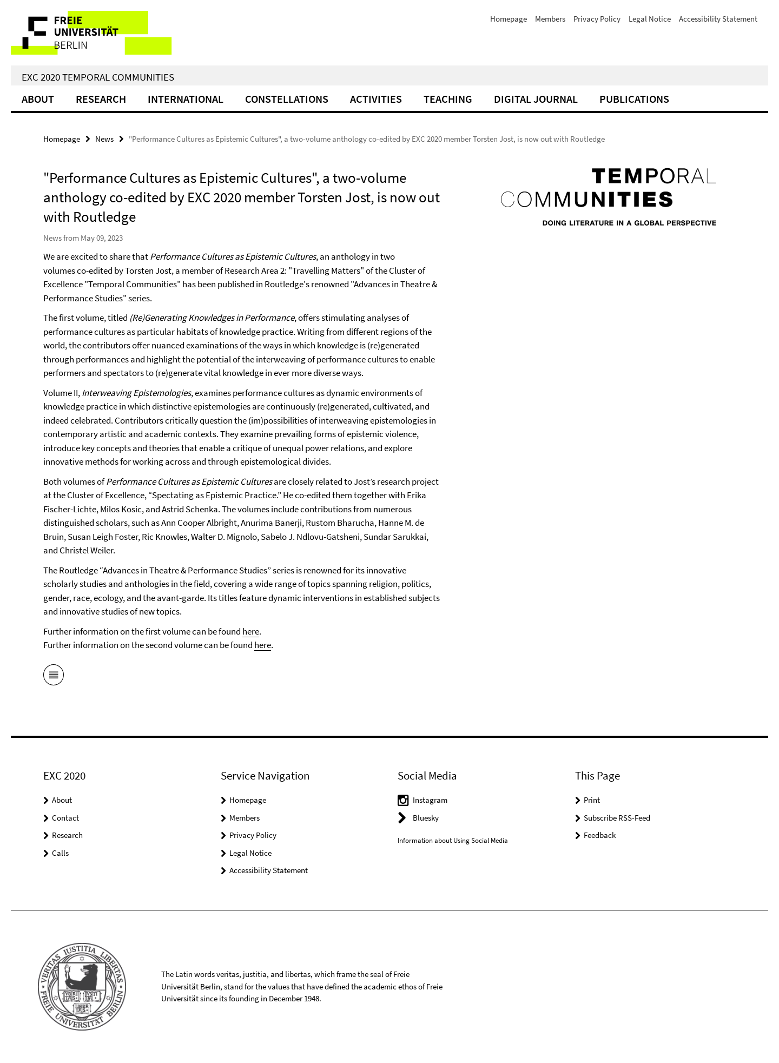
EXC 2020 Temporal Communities (98, 76)
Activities (376, 98)
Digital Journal (536, 98)
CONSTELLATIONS (286, 98)
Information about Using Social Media (453, 840)
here (250, 631)
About (38, 98)
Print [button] (592, 800)
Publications (634, 98)
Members (550, 19)
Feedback (600, 835)
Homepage (508, 19)
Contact (65, 818)
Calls (60, 853)
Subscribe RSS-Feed (617, 818)
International (185, 98)
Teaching (448, 98)
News (104, 139)
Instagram (430, 800)
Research (101, 98)
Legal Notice (650, 19)
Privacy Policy (596, 19)
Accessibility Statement (718, 19)
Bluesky (426, 818)
